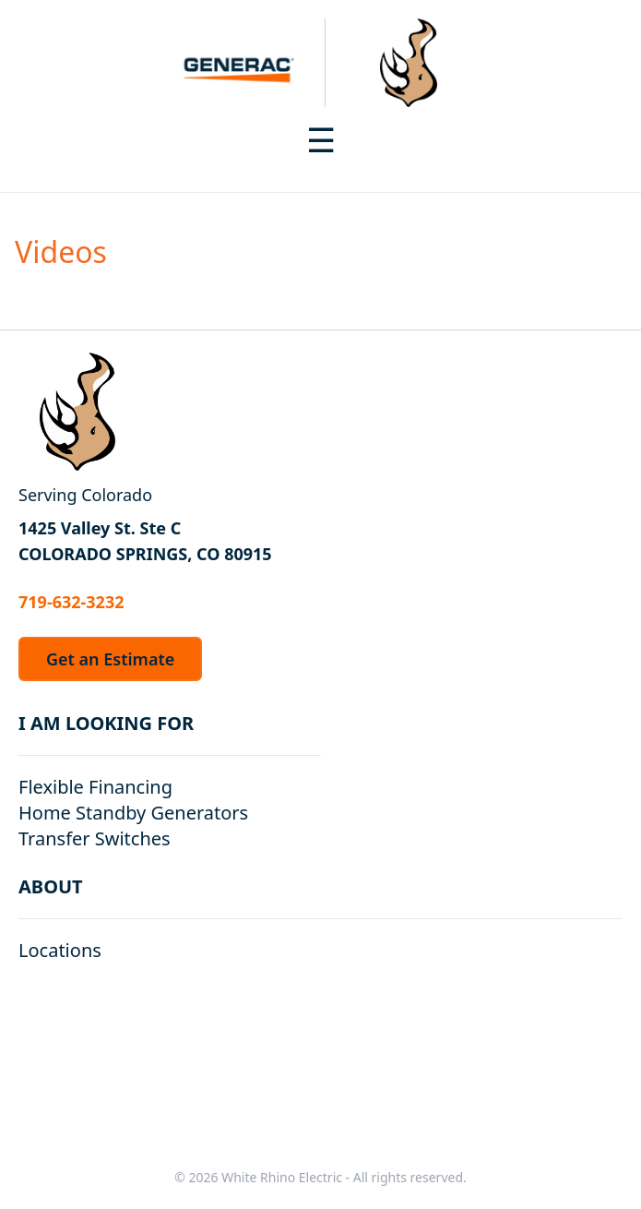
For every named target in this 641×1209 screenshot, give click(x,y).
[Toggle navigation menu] (321, 140)
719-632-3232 (71, 602)
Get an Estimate (110, 659)
